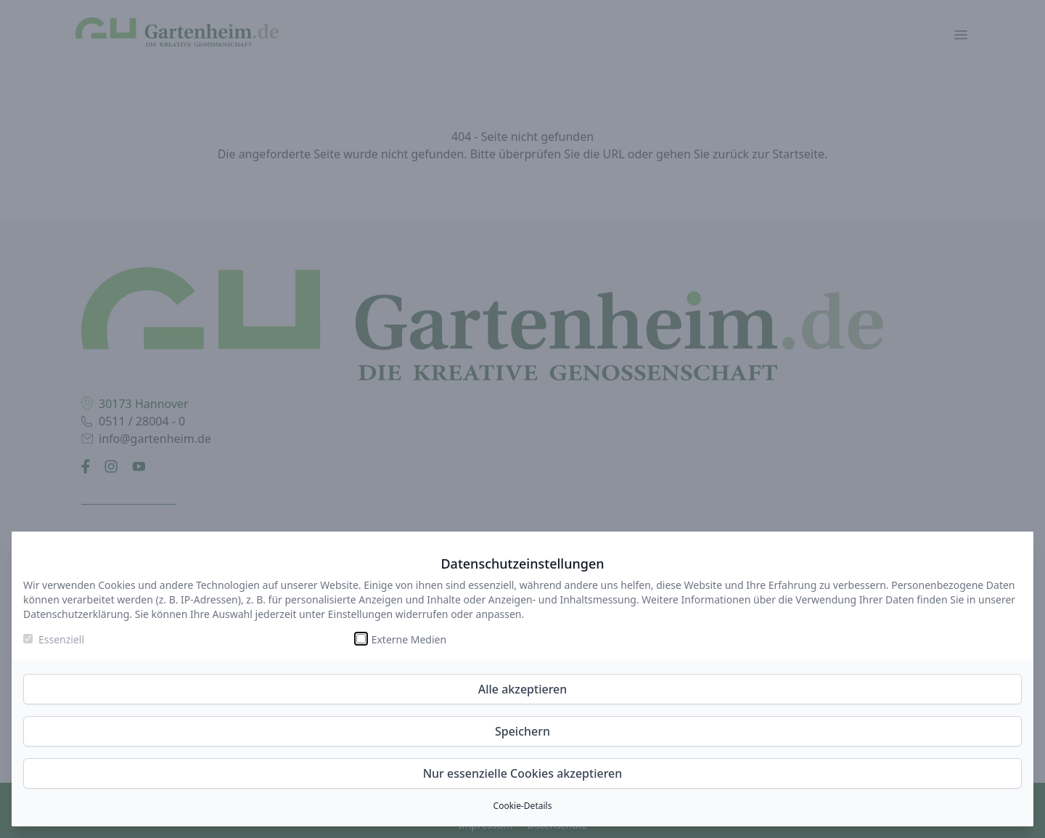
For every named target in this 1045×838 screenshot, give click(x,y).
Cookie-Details (522, 806)
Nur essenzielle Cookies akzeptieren (523, 773)
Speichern (522, 731)
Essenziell (61, 639)
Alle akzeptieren (522, 689)
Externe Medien (409, 639)
